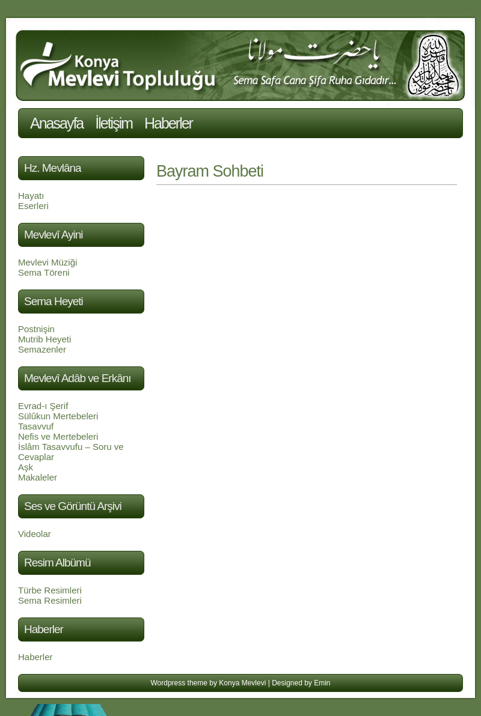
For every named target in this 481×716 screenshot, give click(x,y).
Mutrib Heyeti (44, 339)
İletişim (113, 123)
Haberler (168, 123)
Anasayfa (56, 123)
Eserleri (33, 206)
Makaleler (37, 477)
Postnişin (36, 329)
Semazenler (42, 349)
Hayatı (31, 195)
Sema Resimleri (50, 600)
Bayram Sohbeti (209, 171)
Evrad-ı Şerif (43, 406)
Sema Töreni (44, 272)
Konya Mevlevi (242, 683)
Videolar (34, 534)
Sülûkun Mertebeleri (58, 416)
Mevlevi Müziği (47, 262)
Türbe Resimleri (50, 590)
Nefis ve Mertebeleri (58, 436)
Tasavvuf (36, 426)
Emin (322, 683)
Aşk (25, 467)
